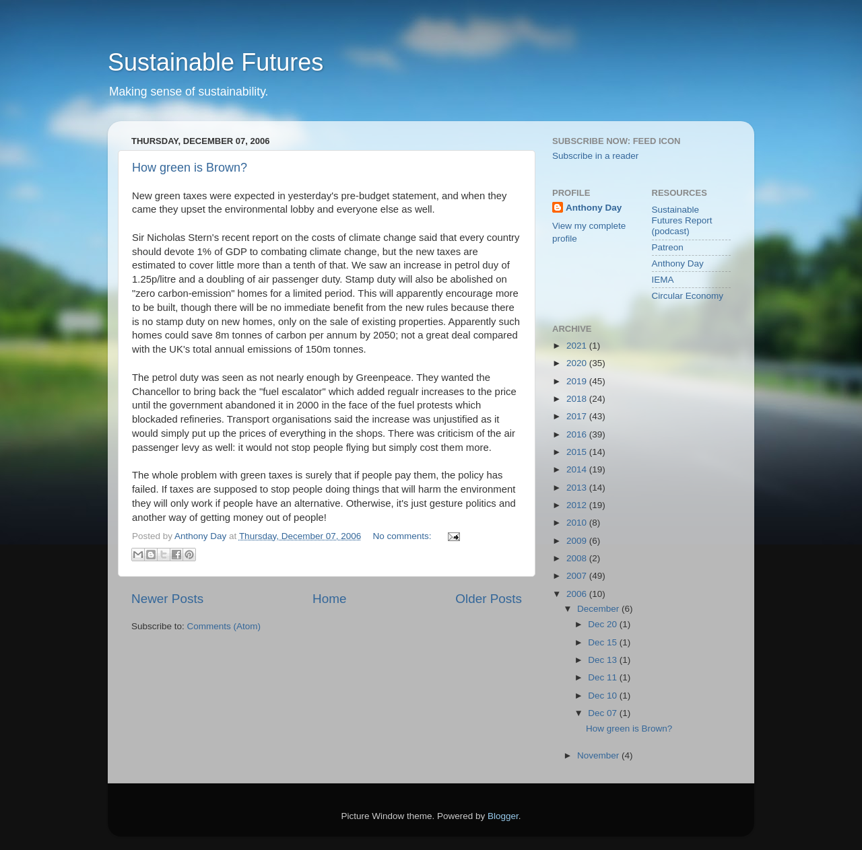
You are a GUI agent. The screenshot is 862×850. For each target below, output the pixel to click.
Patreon (668, 247)
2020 (577, 363)
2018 (577, 399)
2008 (577, 558)
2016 (577, 434)
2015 (577, 452)
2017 (577, 416)
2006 (577, 594)
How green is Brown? (189, 167)
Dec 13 (604, 660)
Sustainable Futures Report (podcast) (682, 220)
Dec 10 (604, 695)
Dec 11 (604, 677)
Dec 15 (604, 642)
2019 (577, 381)
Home (329, 599)
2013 (577, 488)
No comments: (403, 536)
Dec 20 (604, 624)
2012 (577, 505)
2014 (577, 469)
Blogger (503, 816)
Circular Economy (688, 296)
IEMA (663, 280)
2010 (577, 523)
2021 (577, 346)
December (599, 609)
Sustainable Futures (215, 62)
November (599, 755)
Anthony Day (594, 208)
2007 (577, 576)
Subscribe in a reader (595, 156)
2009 (577, 541)
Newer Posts (167, 599)
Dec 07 (604, 713)
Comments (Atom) (224, 626)
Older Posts (488, 599)
